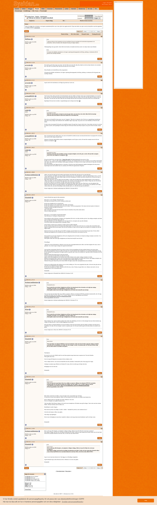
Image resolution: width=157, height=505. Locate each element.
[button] (72, 501)
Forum (37, 9)
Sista (98, 31)
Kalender (73, 9)
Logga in (104, 2)
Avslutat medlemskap (31, 175)
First (84, 31)
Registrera (31, 20)
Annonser (50, 9)
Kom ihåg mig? (98, 16)
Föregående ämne (60, 471)
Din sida (90, 9)
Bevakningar (18, 11)
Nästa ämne (68, 471)
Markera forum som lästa (86, 20)
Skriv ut (110, 4)
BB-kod (27, 483)
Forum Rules (28, 489)
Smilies (26, 484)
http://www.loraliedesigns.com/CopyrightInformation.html (57, 296)
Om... (96, 9)
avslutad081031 (30, 96)
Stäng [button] (145, 500)
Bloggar (30, 9)
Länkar (67, 9)
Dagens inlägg (49, 20)
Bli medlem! (109, 2)
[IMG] (26, 485)
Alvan (27, 309)
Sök (64, 20)
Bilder (43, 9)
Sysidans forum (30, 16)
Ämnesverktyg (64, 34)
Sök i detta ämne (75, 34)
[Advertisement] (127, 24)
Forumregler (43, 11)
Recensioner (58, 9)
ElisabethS (28, 197)
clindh (27, 110)
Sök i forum (35, 11)
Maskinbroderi (43, 16)
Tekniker (37, 16)
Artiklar (24, 9)
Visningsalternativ (96, 34)
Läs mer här (37, 27)
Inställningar (27, 11)
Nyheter (17, 9)
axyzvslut (28, 65)
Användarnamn (81, 16)
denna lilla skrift (66, 159)
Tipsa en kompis (105, 4)
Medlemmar (82, 9)
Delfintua (28, 39)
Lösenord (79, 18)
